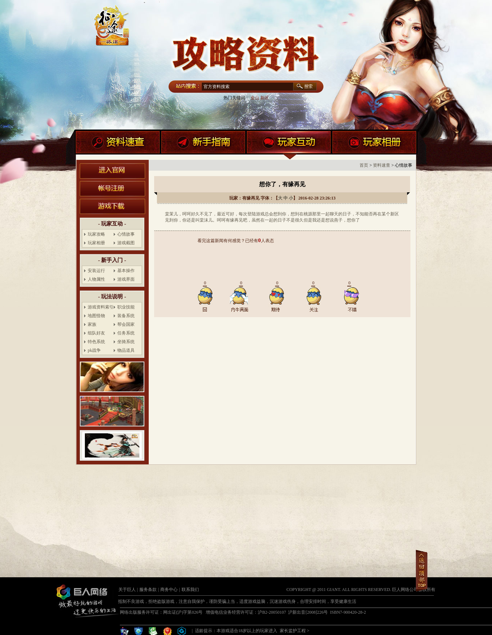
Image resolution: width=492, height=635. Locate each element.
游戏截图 (126, 242)
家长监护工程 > (294, 630)
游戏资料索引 (101, 307)
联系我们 (190, 589)
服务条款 (148, 589)
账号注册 (112, 188)
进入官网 (112, 171)
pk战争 (94, 350)
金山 (255, 97)
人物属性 (96, 279)
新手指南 (203, 145)
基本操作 (126, 270)
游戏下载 (112, 206)
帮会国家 (126, 324)
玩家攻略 (96, 234)
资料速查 (118, 145)
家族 (92, 324)
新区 (264, 97)
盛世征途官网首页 (246, 29)
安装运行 (96, 270)
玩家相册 (374, 145)
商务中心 (169, 589)
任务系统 (126, 333)
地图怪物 (96, 315)
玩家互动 (289, 145)
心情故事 (126, 234)
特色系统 (96, 341)
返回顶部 (421, 571)
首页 (364, 165)
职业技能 (126, 307)
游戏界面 (126, 279)
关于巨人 (127, 589)
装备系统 (126, 315)
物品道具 (126, 350)
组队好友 (96, 333)
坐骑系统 (126, 341)
